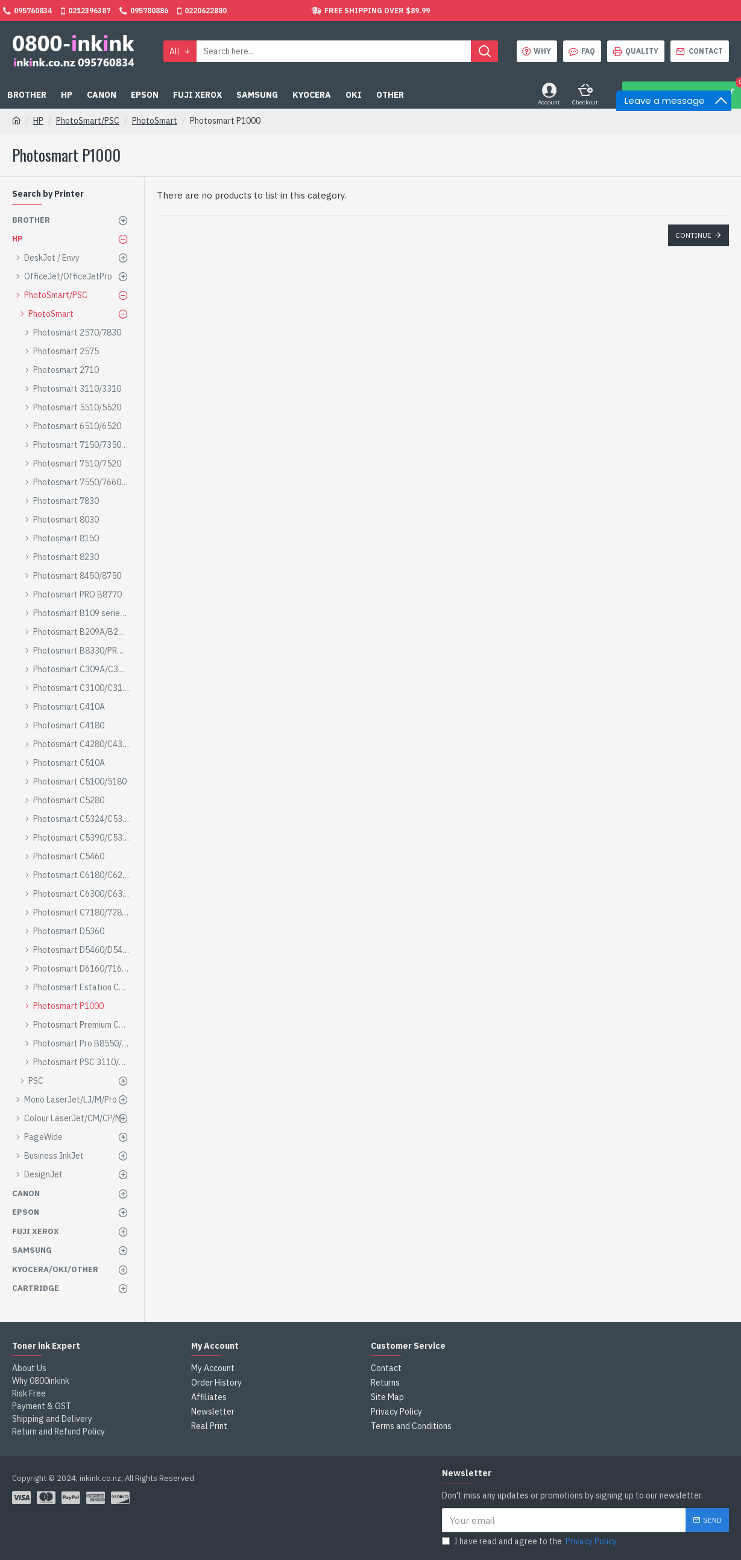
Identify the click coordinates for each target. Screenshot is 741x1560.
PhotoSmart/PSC (87, 120)
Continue (693, 235)
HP (38, 120)
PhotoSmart (154, 120)
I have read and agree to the (530, 1541)
